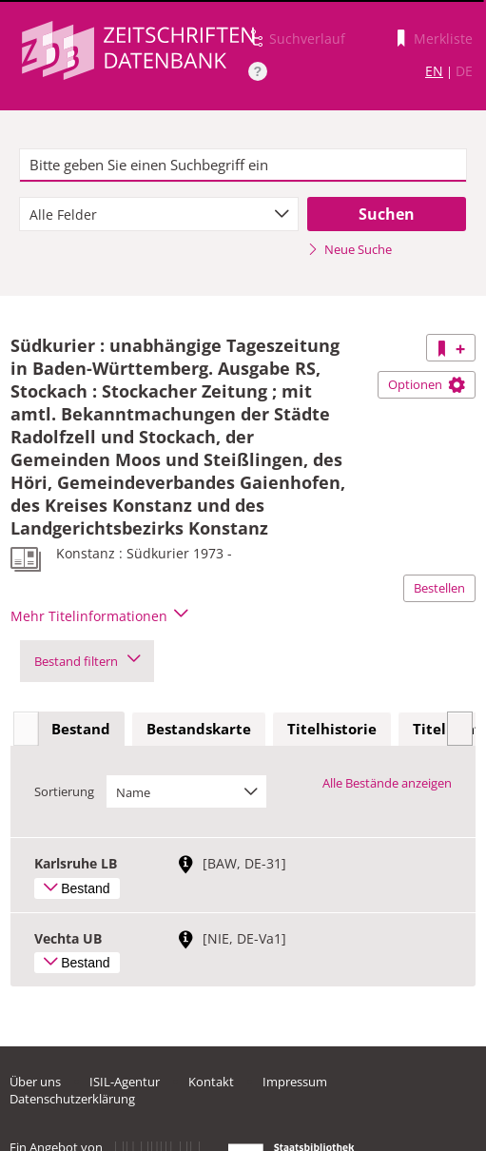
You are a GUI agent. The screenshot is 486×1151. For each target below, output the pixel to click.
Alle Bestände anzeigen (387, 782)
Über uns (35, 1081)
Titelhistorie (332, 728)
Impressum (294, 1081)
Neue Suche (349, 249)
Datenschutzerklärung (72, 1098)
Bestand (80, 728)
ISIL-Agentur (124, 1081)
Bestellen (439, 587)
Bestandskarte (198, 728)
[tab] (81, 730)
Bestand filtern (87, 661)
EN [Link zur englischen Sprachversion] (434, 71)
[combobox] (159, 214)
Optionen (426, 384)
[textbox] (243, 165)
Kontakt (211, 1081)
